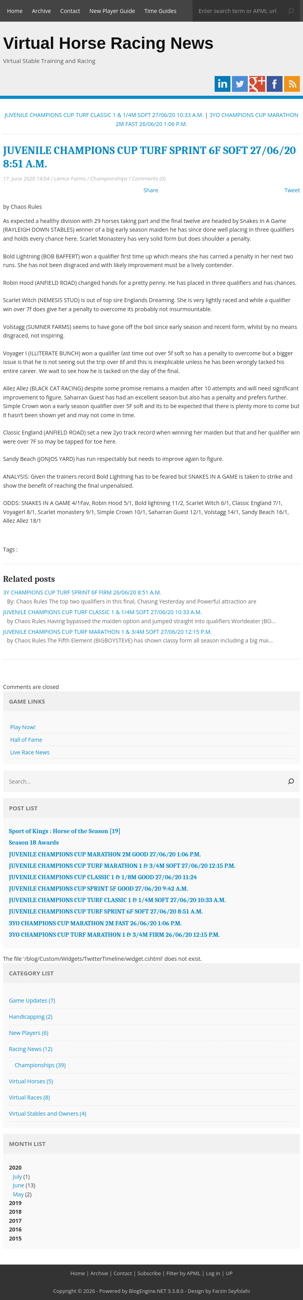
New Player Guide (112, 11)
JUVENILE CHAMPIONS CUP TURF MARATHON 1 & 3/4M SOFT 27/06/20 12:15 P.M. (107, 631)
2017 (15, 1220)
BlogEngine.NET (147, 1290)
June (18, 1185)
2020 (151, 1181)
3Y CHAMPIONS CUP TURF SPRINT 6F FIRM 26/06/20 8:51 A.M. (82, 592)
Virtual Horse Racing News (108, 43)
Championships (108, 178)
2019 (15, 1203)
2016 (15, 1229)
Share (150, 190)
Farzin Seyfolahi (231, 1290)
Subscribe (149, 1273)
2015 (15, 1238)
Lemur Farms (70, 178)
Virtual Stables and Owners (47, 1113)
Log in (213, 1273)
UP (229, 1273)
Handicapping (30, 1016)
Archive (41, 11)
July (17, 1176)
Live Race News (30, 752)
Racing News (30, 1049)
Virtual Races (29, 1097)
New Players (29, 1032)
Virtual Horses (31, 1081)
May (18, 1194)
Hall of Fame (26, 739)
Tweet (292, 190)
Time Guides (160, 11)
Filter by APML (183, 1273)
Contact (70, 11)
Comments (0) (149, 178)
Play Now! (23, 727)
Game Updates (32, 1000)
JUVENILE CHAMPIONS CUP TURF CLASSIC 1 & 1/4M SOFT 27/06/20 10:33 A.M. (104, 115)
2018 (15, 1211)
